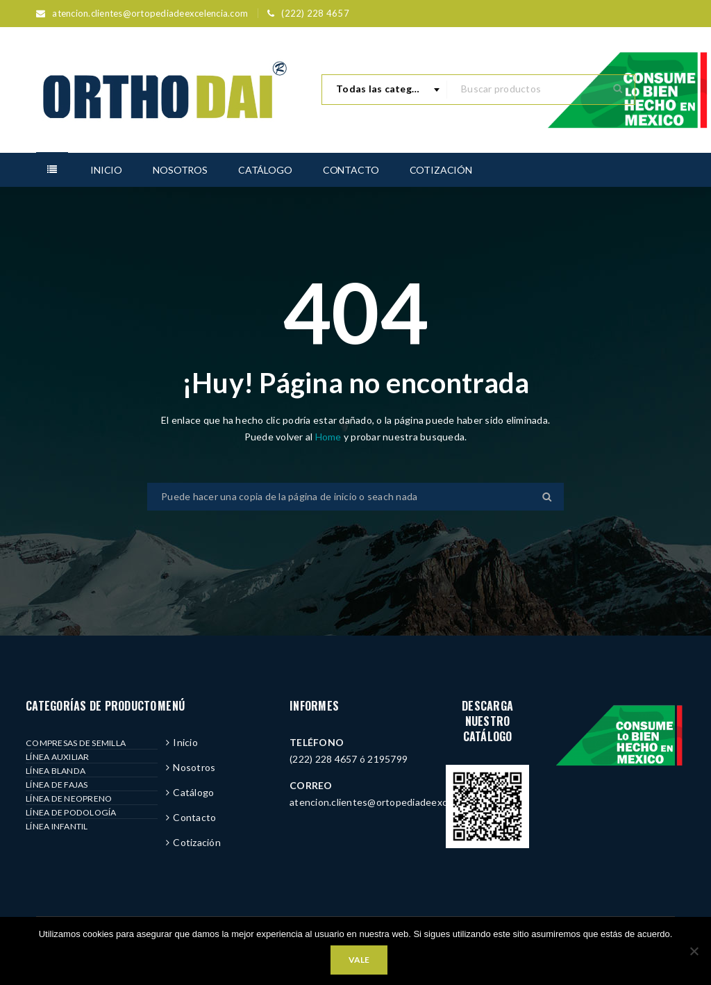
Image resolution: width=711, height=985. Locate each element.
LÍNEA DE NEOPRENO (69, 798)
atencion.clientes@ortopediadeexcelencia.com (150, 13)
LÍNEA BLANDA (55, 770)
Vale (359, 959)
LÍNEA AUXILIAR (58, 757)
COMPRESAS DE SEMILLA (76, 743)
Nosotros (194, 767)
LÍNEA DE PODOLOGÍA (71, 812)
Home (329, 436)
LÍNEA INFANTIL (57, 826)
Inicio (185, 742)
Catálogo (193, 792)
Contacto (194, 817)
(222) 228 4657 (315, 13)
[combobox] (384, 89)
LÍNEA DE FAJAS (57, 784)
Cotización (197, 842)
